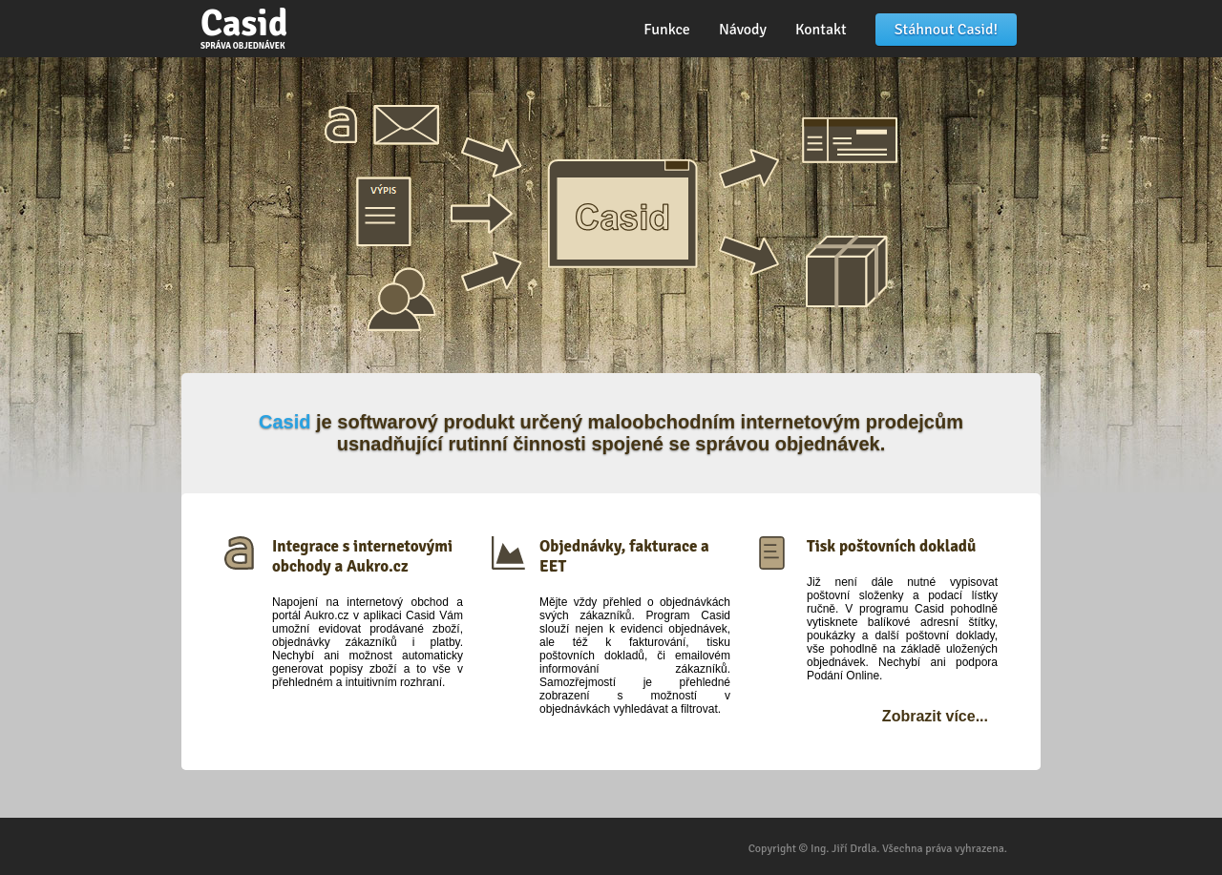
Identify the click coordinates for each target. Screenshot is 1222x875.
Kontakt (821, 29)
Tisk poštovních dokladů (891, 546)
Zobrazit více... (935, 716)
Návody (743, 29)
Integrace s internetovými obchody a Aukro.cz (362, 556)
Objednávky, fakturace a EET (624, 556)
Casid (243, 26)
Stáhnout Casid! (946, 29)
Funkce (666, 29)
